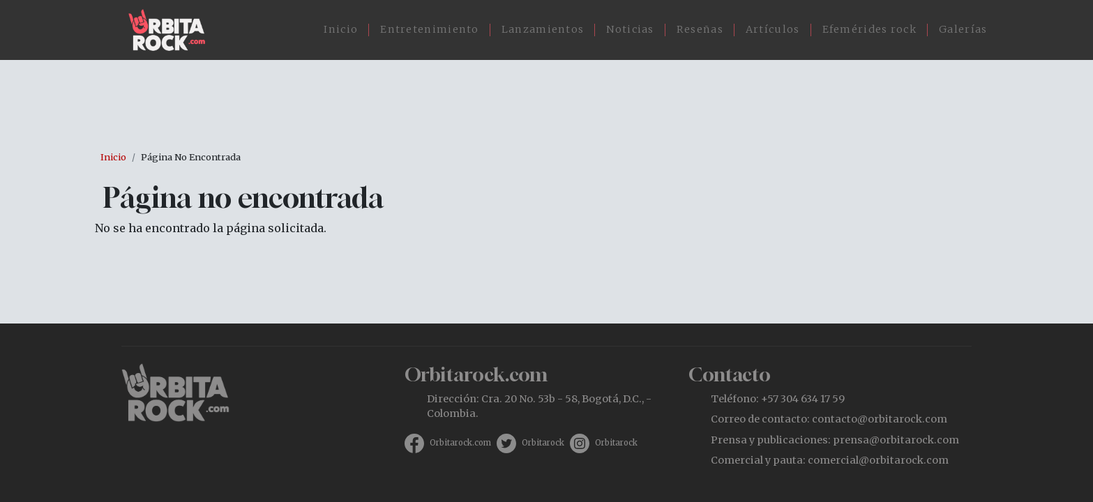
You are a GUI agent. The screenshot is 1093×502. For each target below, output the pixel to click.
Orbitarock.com (460, 443)
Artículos (773, 29)
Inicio (341, 29)
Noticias (630, 29)
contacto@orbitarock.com (879, 419)
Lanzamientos (543, 29)
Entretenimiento (429, 29)
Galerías (963, 29)
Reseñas (700, 29)
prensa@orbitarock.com (896, 440)
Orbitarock (543, 443)
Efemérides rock (869, 29)
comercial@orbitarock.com (878, 460)
